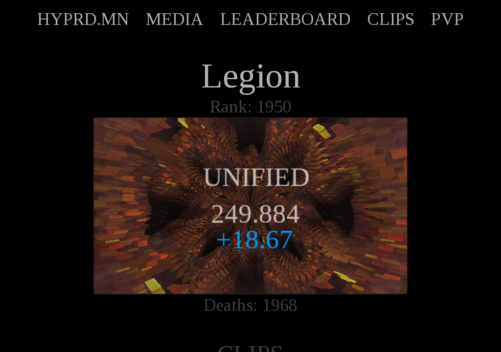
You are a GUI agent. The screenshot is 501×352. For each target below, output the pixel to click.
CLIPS (390, 19)
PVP (447, 19)
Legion (250, 75)
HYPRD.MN (83, 19)
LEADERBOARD (285, 19)
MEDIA (175, 19)
